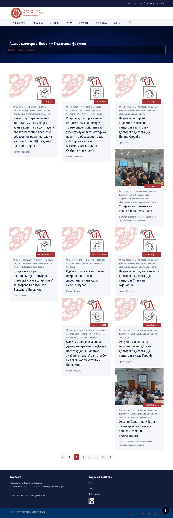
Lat (128, 3)
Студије (54, 23)
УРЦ (91, 488)
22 (103, 457)
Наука (69, 23)
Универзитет (20, 23)
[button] (130, 22)
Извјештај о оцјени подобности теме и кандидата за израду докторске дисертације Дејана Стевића (135, 127)
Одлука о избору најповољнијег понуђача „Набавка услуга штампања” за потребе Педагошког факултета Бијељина (33, 280)
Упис (91, 483)
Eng (134, 3)
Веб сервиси (94, 494)
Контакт (117, 23)
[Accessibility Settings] (165, 510)
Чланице (38, 23)
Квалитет (84, 23)
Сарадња (101, 23)
